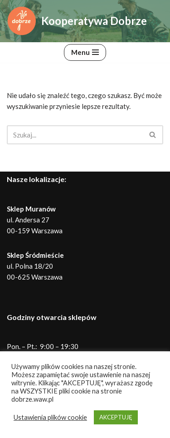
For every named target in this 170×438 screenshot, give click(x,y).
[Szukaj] (75, 134)
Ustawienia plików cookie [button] (50, 417)
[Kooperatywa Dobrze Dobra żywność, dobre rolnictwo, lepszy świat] (77, 21)
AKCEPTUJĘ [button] (115, 417)
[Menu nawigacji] (85, 52)
